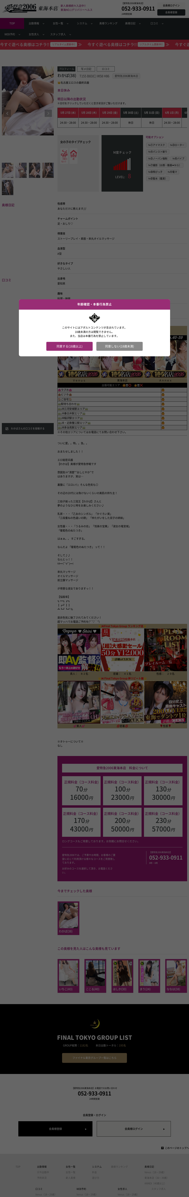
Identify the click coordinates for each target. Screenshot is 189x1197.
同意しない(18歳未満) (119, 346)
